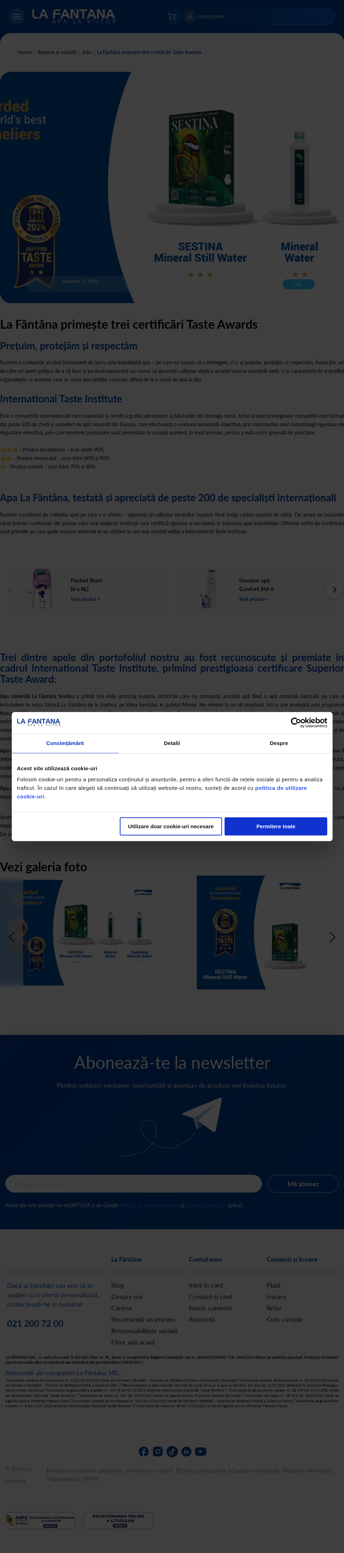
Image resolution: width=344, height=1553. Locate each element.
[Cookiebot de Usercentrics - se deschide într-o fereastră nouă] (296, 722)
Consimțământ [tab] (65, 743)
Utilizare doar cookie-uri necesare (171, 826)
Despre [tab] (279, 743)
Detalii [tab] (172, 743)
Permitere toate (275, 826)
